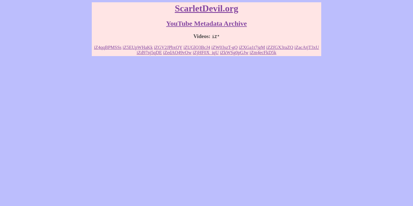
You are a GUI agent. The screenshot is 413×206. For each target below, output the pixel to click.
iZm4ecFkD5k (263, 52)
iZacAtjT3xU (306, 47)
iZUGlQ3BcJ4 (196, 47)
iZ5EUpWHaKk (138, 47)
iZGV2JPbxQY (168, 47)
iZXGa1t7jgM (252, 47)
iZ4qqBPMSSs (108, 47)
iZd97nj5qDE (149, 52)
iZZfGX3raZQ (279, 47)
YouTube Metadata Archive (206, 23)
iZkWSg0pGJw (234, 52)
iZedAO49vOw (177, 52)
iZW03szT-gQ (224, 47)
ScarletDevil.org (206, 8)
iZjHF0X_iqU (206, 52)
